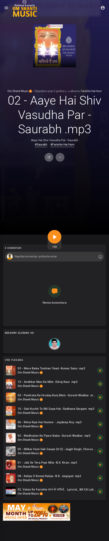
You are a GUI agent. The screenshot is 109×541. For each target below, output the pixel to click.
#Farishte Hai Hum (62, 144)
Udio (49, 157)
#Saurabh (41, 144)
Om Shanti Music (19, 91)
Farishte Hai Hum (91, 91)
